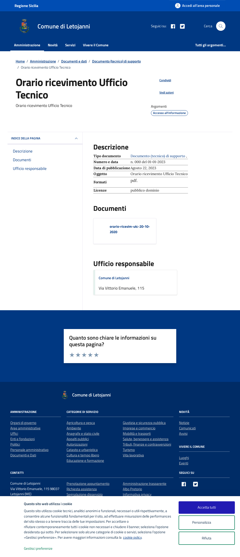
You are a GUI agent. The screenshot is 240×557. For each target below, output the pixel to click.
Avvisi (183, 433)
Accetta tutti (207, 507)
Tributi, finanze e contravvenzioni (147, 444)
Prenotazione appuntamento (88, 483)
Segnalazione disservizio (85, 494)
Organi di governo (23, 422)
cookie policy (132, 537)
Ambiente (74, 428)
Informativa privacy (137, 494)
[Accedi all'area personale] (197, 5)
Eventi (183, 463)
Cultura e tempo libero (83, 455)
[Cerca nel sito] (220, 26)
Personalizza (206, 522)
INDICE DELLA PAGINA (45, 138)
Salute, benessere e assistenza (146, 439)
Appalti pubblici (78, 439)
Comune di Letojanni (114, 278)
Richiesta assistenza (82, 489)
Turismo (129, 449)
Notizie (184, 422)
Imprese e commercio (139, 428)
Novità (53, 45)
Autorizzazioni (77, 444)
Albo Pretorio (132, 489)
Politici (15, 444)
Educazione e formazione (85, 460)
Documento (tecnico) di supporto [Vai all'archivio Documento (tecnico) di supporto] (158, 156)
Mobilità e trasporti (137, 433)
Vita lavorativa (133, 455)
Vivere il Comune (96, 45)
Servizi (70, 45)
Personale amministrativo (29, 449)
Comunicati (187, 428)
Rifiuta (206, 538)
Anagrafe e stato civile (83, 433)
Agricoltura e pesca (81, 422)
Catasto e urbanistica (82, 449)
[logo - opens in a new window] (12, 548)
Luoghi (184, 457)
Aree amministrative (25, 428)
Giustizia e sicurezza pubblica (144, 422)
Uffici (14, 433)
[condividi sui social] (161, 80)
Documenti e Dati (23, 455)
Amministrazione (27, 45)
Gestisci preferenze (43, 548)
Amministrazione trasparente (144, 483)
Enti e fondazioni (22, 439)
